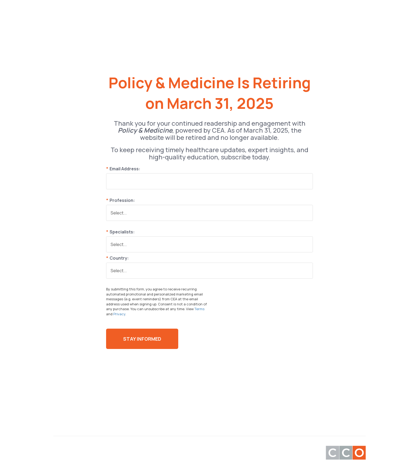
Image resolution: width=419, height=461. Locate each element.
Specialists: (120, 232)
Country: (117, 258)
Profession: (120, 200)
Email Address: (123, 169)
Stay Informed (142, 339)
